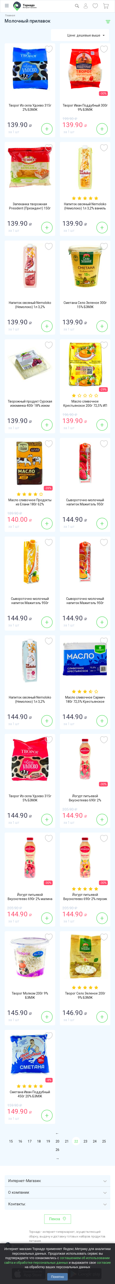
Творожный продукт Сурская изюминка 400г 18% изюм (30, 403)
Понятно (57, 1277)
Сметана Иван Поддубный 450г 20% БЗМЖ (30, 1094)
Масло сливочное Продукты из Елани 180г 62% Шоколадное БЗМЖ (29, 504)
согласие (104, 1262)
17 (29, 1141)
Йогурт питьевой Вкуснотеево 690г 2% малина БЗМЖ (30, 899)
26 (57, 1150)
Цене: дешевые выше (86, 35)
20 (57, 1141)
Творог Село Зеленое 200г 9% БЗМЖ (85, 995)
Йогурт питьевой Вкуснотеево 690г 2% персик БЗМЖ (85, 899)
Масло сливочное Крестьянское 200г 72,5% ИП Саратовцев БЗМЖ (85, 406)
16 (20, 1141)
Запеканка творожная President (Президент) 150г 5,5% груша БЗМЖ (30, 208)
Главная (10, 15)
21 (67, 1141)
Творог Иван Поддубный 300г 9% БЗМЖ (85, 107)
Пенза (54, 1219)
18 (39, 1141)
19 (48, 1141)
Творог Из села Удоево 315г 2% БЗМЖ (30, 107)
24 (95, 1141)
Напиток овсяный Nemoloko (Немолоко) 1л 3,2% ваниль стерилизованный (85, 208)
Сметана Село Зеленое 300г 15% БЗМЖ (85, 305)
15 (11, 1141)
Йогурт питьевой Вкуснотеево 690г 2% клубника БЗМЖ (85, 800)
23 (85, 1141)
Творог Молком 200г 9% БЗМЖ (30, 995)
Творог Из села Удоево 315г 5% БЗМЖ (30, 798)
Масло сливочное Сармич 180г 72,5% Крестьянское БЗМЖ (85, 702)
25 (104, 1141)
